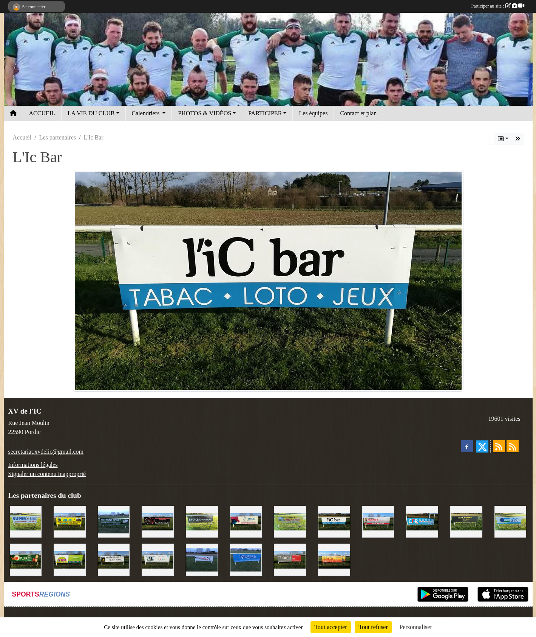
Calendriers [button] (146, 113)
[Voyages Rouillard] (246, 559)
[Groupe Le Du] (510, 521)
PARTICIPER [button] (265, 113)
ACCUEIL (42, 113)
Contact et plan (358, 113)
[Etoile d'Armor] (202, 521)
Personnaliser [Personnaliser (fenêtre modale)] (416, 627)
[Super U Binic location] (26, 521)
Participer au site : (497, 6)
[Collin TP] (70, 521)
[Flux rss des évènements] (513, 446)
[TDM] (70, 559)
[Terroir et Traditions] (158, 521)
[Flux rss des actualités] (499, 446)
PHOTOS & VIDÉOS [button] (204, 113)
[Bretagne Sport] (114, 521)
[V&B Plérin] (26, 559)
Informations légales (33, 465)
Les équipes (313, 113)
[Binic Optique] (158, 559)
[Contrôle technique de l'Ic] (114, 559)
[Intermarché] (202, 559)
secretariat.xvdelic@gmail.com (46, 451)
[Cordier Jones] (378, 521)
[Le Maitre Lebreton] (246, 521)
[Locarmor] (290, 521)
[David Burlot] (334, 559)
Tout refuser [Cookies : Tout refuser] (373, 627)
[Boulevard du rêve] (466, 521)
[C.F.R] (422, 521)
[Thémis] (290, 559)
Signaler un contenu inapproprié (47, 474)
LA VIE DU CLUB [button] (91, 113)
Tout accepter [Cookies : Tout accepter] (330, 627)
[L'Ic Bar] (334, 521)
